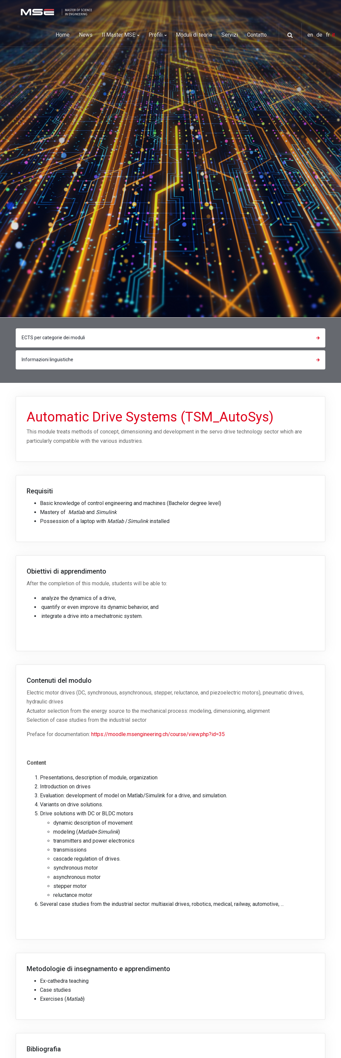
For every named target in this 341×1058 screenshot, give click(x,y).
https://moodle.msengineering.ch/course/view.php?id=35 (158, 734)
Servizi (229, 35)
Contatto (257, 35)
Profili (158, 35)
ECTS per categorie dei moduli (171, 337)
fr (328, 35)
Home (63, 35)
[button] (288, 35)
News (86, 35)
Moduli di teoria (194, 35)
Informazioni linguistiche (171, 359)
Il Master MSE (120, 35)
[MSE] (55, 11)
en (310, 35)
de (320, 35)
